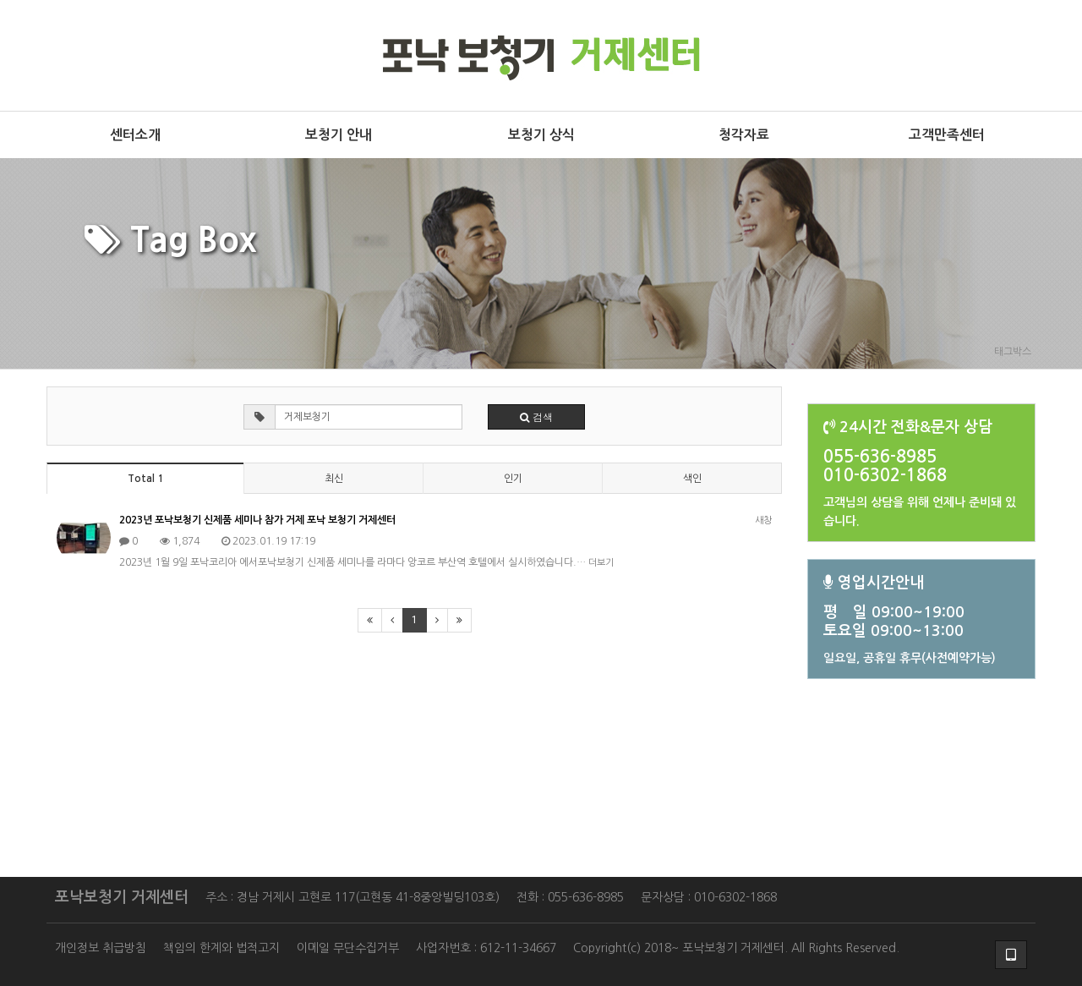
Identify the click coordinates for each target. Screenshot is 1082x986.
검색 (536, 416)
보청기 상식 (541, 135)
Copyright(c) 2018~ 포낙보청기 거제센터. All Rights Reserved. (736, 948)
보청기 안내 (338, 135)
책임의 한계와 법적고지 (221, 948)
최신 (334, 479)
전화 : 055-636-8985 (570, 897)
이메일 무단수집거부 (348, 948)
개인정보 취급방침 (100, 948)
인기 (513, 479)
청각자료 (744, 135)
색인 (692, 479)
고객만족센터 (947, 135)
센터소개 (135, 135)
